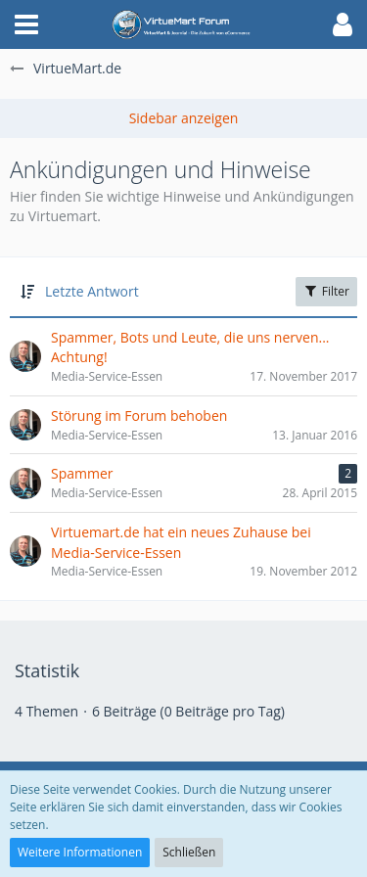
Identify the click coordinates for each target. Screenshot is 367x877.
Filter (326, 291)
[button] (26, 24)
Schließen (188, 852)
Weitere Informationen (80, 852)
